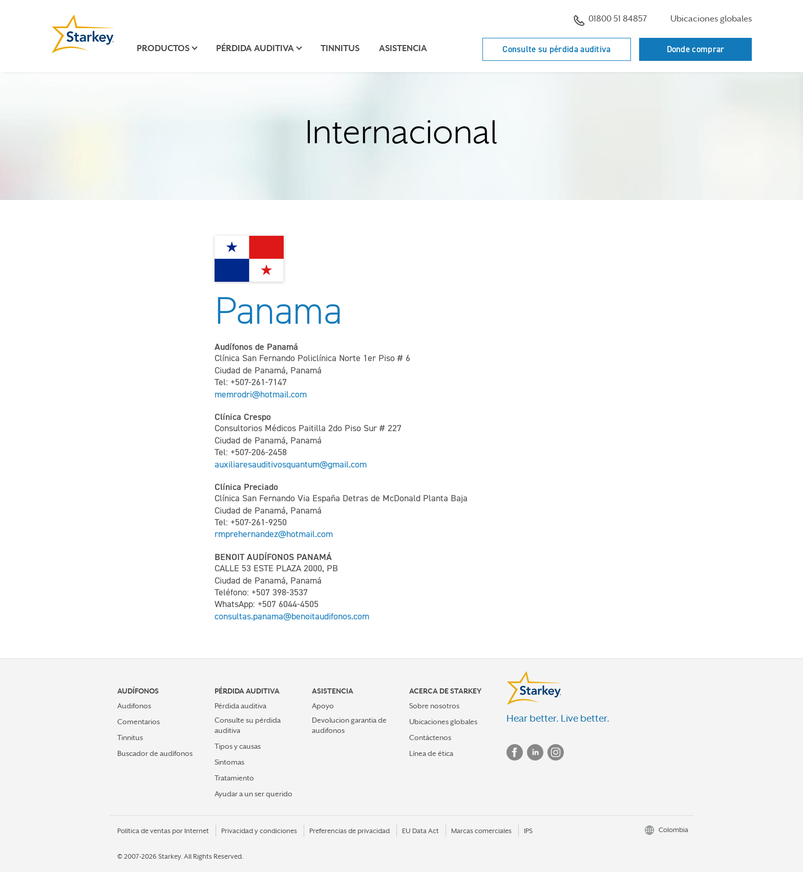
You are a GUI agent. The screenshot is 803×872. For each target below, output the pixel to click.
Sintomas (229, 762)
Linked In (535, 752)
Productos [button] (163, 48)
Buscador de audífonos (155, 753)
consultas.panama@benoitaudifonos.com (292, 616)
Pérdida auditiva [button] (255, 48)
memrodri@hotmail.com (261, 394)
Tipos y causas (238, 746)
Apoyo (323, 706)
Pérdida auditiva (240, 706)
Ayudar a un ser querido (253, 794)
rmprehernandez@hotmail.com (274, 534)
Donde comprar (696, 49)
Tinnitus (340, 48)
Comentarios (138, 722)
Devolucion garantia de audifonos (349, 725)
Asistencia (403, 48)
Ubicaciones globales (711, 19)
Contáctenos (430, 737)
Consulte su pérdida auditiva (556, 49)
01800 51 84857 (610, 20)
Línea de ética (431, 753)
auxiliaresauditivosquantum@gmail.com (291, 464)
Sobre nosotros (434, 706)
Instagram (555, 752)
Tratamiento (234, 778)
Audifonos (134, 706)
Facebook (514, 752)
